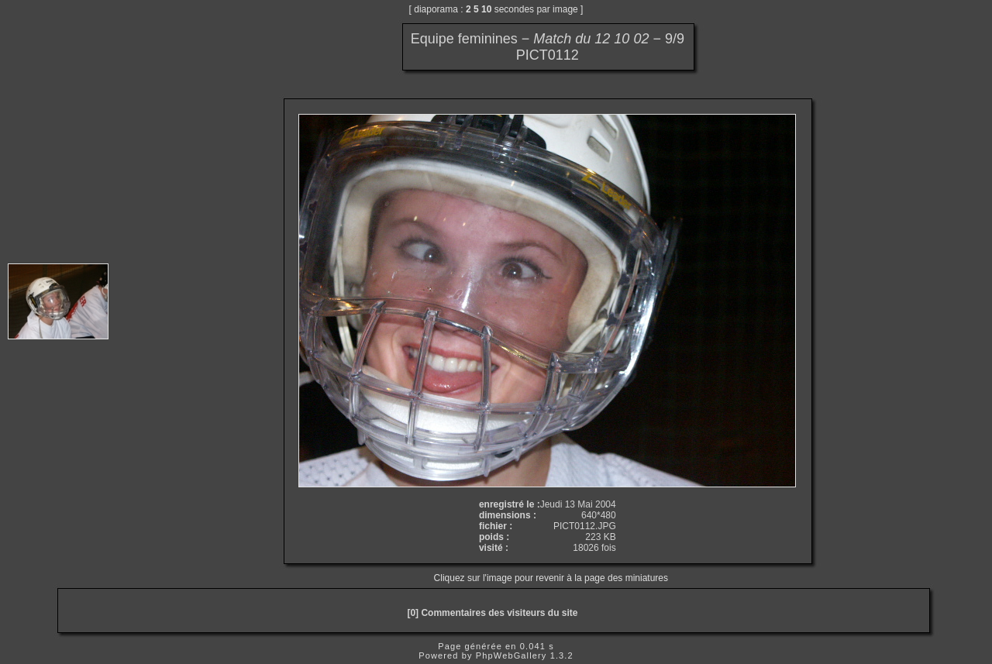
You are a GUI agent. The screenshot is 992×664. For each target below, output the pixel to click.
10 (486, 9)
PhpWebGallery (511, 655)
